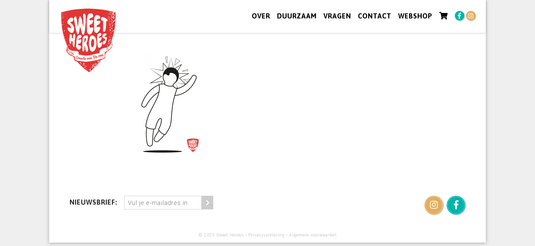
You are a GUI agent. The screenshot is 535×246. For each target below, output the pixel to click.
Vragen (337, 16)
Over (261, 16)
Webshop (415, 16)
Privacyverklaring (266, 235)
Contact (374, 16)
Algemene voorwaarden (313, 235)
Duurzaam (297, 16)
